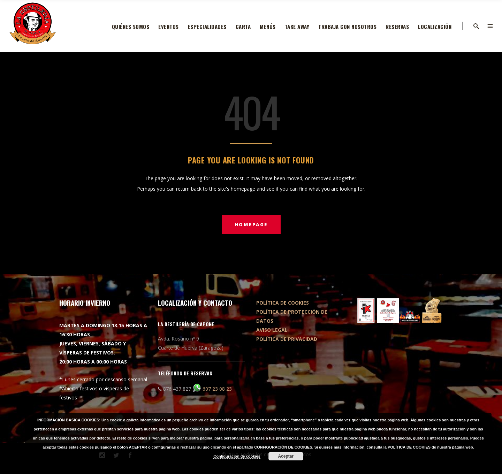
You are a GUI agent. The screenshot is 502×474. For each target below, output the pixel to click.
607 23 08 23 (217, 388)
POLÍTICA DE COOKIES (282, 302)
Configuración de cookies (236, 456)
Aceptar (286, 456)
